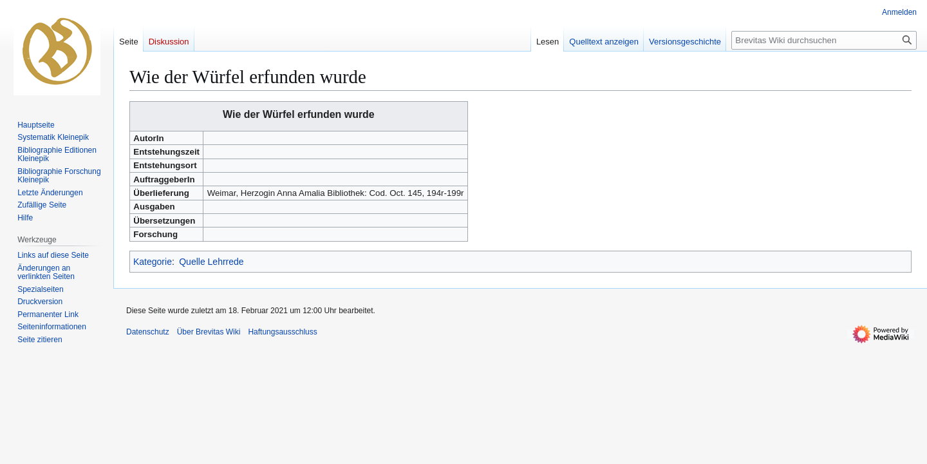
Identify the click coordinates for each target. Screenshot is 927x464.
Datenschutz (147, 331)
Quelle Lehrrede (211, 261)
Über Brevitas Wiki (209, 331)
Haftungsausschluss (282, 331)
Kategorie (152, 261)
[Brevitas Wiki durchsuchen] (824, 40)
